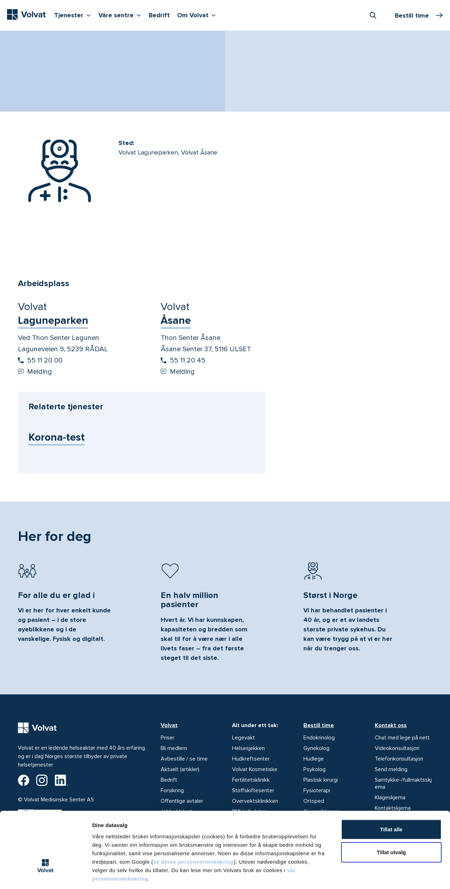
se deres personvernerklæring (193, 830)
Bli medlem (174, 748)
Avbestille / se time (184, 758)
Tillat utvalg (391, 821)
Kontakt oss (391, 725)
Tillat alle (391, 797)
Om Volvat (198, 14)
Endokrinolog (319, 737)
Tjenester (74, 14)
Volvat (169, 725)
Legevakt (243, 737)
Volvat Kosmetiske (254, 769)
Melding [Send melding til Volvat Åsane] (178, 371)
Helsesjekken (248, 748)
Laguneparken (53, 320)
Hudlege (313, 758)
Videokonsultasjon (397, 748)
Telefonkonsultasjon (399, 758)
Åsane (176, 320)
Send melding (391, 769)
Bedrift (159, 15)
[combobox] (373, 15)
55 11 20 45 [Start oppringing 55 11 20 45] (183, 360)
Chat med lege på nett (402, 737)
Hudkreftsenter (251, 758)
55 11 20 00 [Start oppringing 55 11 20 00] (40, 360)
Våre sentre (121, 14)
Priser (167, 737)
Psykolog (314, 769)
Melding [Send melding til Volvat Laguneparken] (35, 371)
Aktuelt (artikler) (180, 769)
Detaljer (374, 875)
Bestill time (318, 725)
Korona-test (56, 437)
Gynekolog (316, 748)
